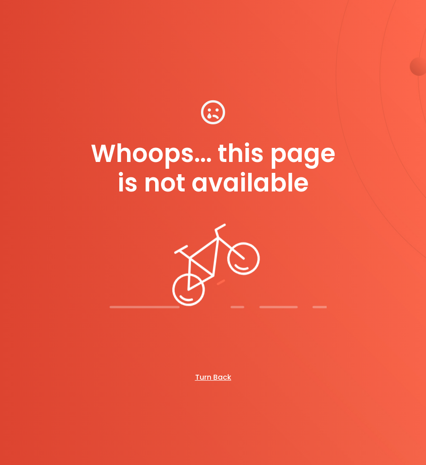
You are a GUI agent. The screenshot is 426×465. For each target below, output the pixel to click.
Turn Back (213, 377)
